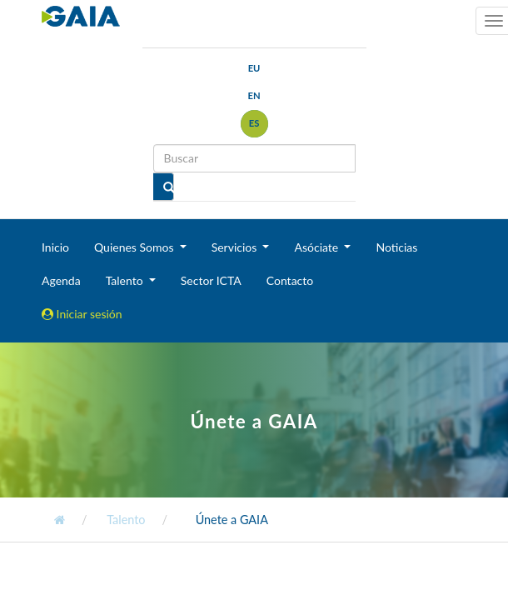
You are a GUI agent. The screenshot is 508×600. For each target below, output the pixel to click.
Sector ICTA (211, 280)
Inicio (55, 247)
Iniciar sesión (82, 314)
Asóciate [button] (317, 247)
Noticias (396, 247)
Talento (126, 519)
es (254, 123)
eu (254, 67)
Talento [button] (126, 280)
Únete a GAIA (232, 519)
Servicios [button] (236, 247)
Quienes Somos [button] (135, 247)
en (253, 95)
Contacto (289, 280)
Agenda (61, 280)
